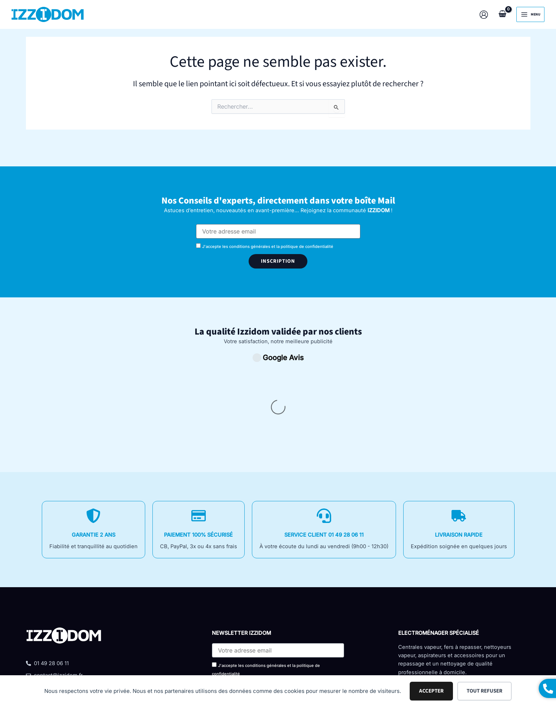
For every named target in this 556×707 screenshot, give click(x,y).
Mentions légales (281, 647)
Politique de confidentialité (360, 647)
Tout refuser (484, 691)
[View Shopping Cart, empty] (502, 14)
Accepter (431, 691)
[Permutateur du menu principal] (530, 14)
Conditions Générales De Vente (200, 647)
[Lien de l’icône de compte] (483, 14)
